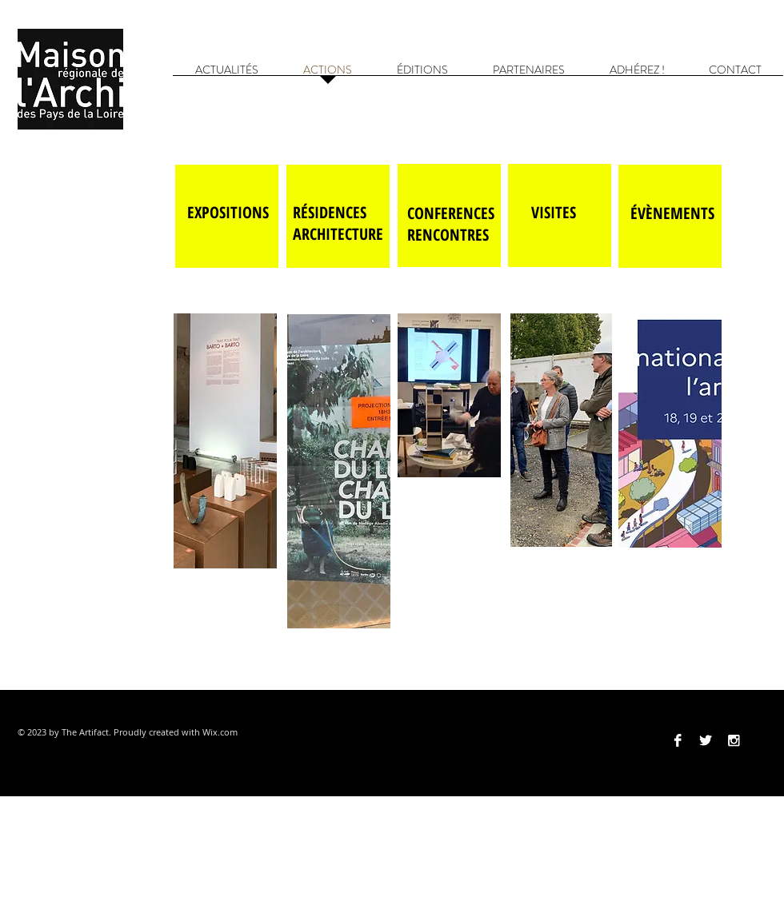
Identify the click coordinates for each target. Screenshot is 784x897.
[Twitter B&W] (706, 740)
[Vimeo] (762, 740)
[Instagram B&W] (734, 740)
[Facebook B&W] (678, 740)
